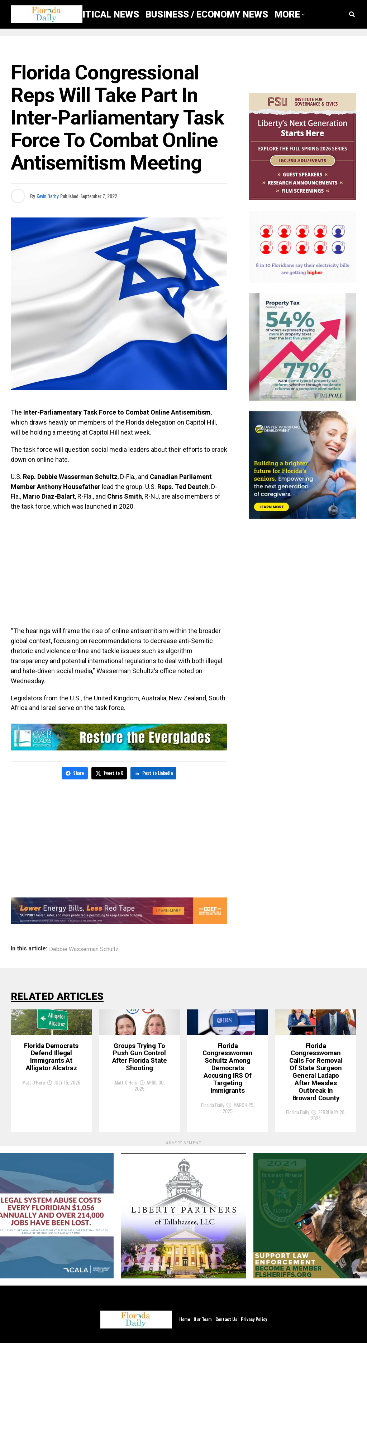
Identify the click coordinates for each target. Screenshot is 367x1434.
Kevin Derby (47, 196)
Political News (102, 14)
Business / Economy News (207, 14)
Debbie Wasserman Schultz (84, 948)
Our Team (203, 1410)
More (287, 14)
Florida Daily (212, 1184)
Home (184, 1410)
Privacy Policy (254, 1410)
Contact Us (226, 1410)
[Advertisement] (119, 569)
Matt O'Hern (33, 1164)
